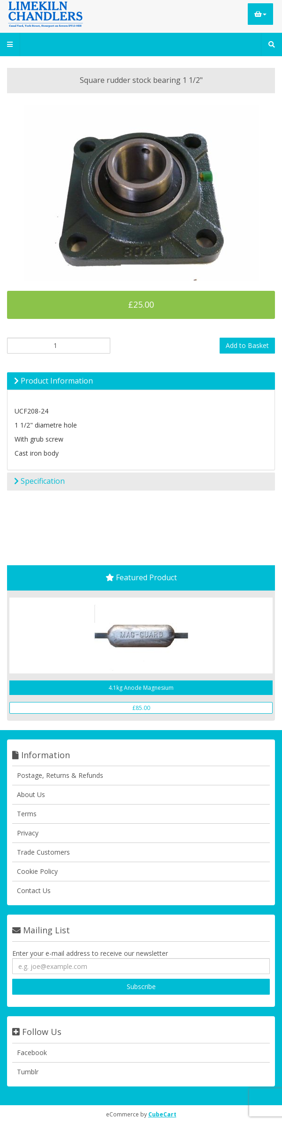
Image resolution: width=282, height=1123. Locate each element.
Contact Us (34, 890)
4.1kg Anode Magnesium (141, 688)
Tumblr (27, 1071)
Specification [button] (39, 481)
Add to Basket (247, 345)
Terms (27, 813)
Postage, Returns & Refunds (60, 775)
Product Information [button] (53, 381)
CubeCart (162, 1114)
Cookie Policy (37, 871)
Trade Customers (43, 852)
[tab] (141, 381)
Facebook (32, 1052)
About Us (31, 794)
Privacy (27, 832)
